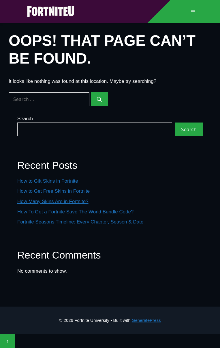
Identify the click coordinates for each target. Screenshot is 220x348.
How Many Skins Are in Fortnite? (53, 201)
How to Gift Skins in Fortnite (47, 181)
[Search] (99, 99)
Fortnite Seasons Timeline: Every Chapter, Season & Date (80, 222)
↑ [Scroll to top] (7, 341)
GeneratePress (146, 320)
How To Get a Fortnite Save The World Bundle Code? (75, 212)
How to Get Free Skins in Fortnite (53, 191)
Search (25, 118)
